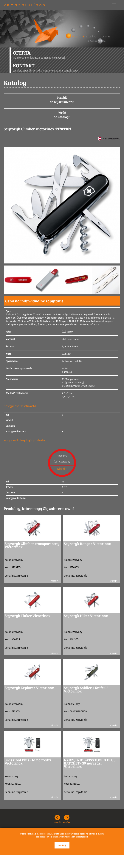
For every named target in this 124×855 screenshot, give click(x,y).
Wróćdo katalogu (62, 114)
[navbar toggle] (114, 5)
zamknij (62, 845)
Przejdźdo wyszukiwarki (62, 99)
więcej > (62, 469)
